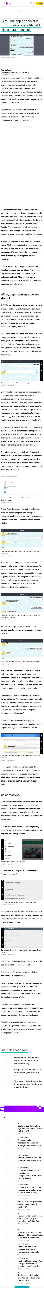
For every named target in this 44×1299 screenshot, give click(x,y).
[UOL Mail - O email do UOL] (30, 3)
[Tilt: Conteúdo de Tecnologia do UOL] (6, 3)
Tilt (22, 11)
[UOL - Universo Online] (10, 3)
